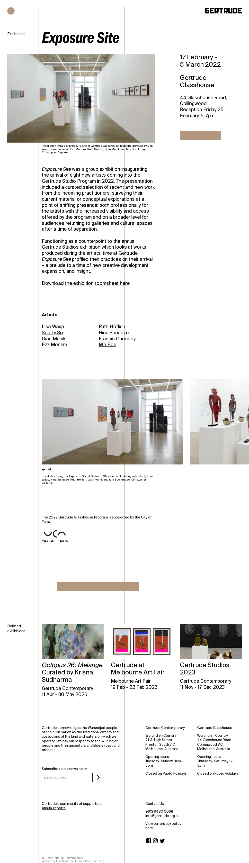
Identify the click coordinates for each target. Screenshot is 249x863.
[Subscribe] (98, 777)
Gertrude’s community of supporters (72, 803)
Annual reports (53, 808)
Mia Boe (107, 345)
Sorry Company (95, 861)
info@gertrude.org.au (162, 816)
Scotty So (52, 333)
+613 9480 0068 (159, 811)
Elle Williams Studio (69, 861)
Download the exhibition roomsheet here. (87, 283)
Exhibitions (16, 34)
